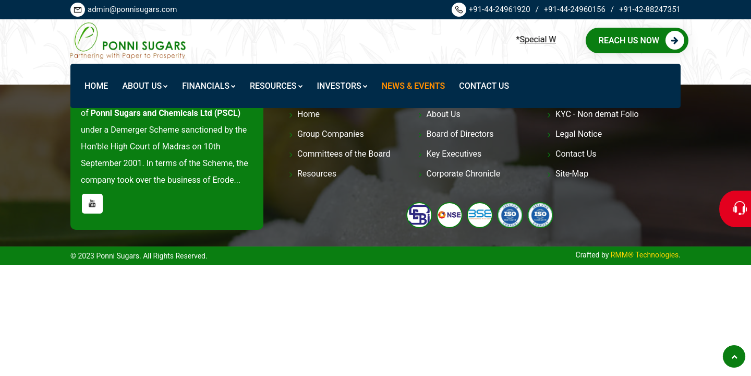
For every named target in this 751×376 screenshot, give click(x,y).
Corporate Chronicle (464, 174)
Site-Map (571, 174)
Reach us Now (641, 40)
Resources (316, 174)
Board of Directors (460, 134)
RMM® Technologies (645, 255)
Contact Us (576, 154)
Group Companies (330, 134)
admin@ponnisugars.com (123, 10)
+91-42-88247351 (650, 9)
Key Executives (454, 154)
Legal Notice (578, 134)
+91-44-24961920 (495, 10)
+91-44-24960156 (579, 10)
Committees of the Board (343, 154)
